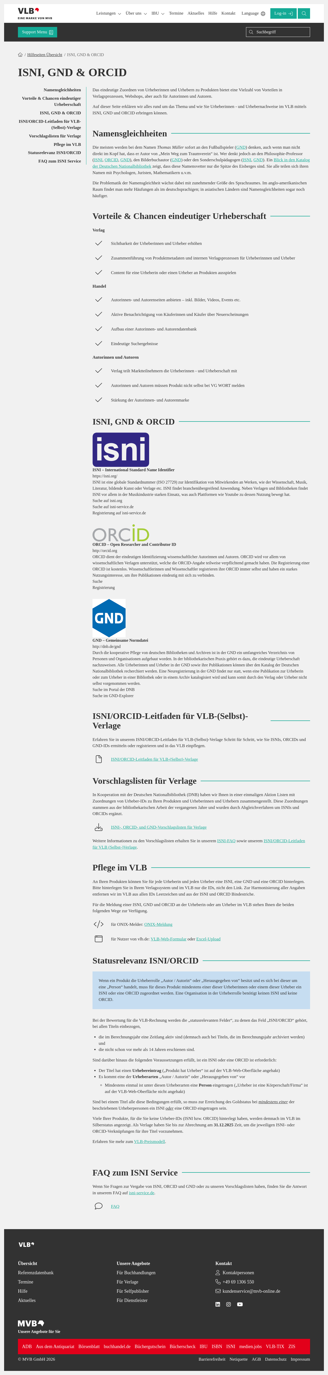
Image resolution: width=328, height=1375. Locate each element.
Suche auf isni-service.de (113, 507)
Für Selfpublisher (133, 1291)
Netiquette (239, 1359)
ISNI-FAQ (226, 840)
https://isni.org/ (105, 476)
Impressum (300, 1359)
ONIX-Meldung (158, 924)
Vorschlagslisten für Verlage (55, 136)
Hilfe (22, 1291)
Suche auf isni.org (107, 500)
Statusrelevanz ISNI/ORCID (54, 152)
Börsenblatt (89, 1346)
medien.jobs (250, 1346)
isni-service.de (141, 1192)
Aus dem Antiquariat (55, 1346)
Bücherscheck (183, 1346)
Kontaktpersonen (238, 1272)
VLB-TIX (275, 1346)
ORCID (111, 159)
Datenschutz (275, 1359)
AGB (256, 1359)
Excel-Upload (208, 939)
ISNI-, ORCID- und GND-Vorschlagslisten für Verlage (159, 827)
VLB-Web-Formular (168, 939)
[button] (176, 13)
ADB (27, 1346)
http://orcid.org (105, 550)
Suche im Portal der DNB (114, 689)
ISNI (98, 159)
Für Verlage (127, 1281)
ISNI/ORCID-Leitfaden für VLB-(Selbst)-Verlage (50, 124)
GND (241, 147)
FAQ (115, 1206)
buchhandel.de (117, 1346)
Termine (25, 1281)
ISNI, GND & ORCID (60, 113)
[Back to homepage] (35, 13)
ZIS (292, 1346)
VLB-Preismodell (149, 1141)
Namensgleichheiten (62, 89)
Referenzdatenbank (36, 1272)
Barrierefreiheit (212, 1359)
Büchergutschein (150, 1346)
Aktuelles (27, 1300)
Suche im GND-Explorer (113, 696)
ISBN (217, 1346)
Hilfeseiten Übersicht (44, 55)
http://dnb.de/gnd (107, 646)
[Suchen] (278, 32)
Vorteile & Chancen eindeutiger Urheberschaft (51, 101)
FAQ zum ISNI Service (59, 161)
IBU (204, 1346)
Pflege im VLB (67, 144)
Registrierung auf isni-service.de (119, 513)
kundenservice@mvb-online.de (251, 1291)
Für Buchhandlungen (136, 1272)
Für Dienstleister (132, 1300)
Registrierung (104, 587)
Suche (97, 581)
